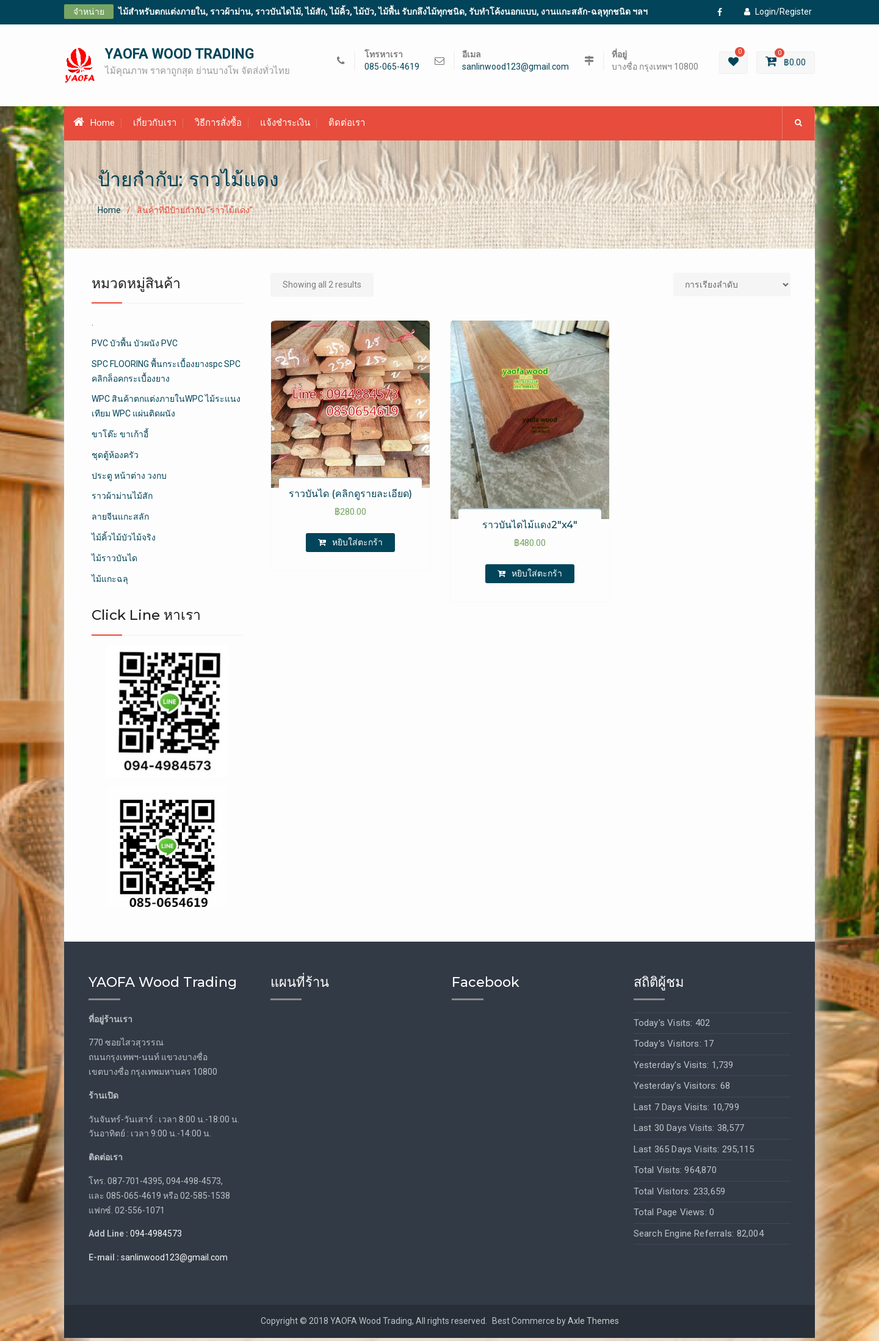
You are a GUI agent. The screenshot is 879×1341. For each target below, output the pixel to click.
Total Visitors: (663, 1194)
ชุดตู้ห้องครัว (115, 458)
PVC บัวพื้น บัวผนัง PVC (135, 347)
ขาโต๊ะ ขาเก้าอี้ (120, 438)
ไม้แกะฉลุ (110, 582)
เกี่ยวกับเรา (154, 126)
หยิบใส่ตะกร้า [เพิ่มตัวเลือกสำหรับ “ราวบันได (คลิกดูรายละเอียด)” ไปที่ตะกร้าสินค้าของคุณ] (357, 546)
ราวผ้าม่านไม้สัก (122, 499)
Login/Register (778, 11)
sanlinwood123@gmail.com (515, 68)
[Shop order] (731, 287)
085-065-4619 (391, 68)
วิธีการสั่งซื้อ (218, 126)
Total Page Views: (672, 1215)
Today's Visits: (664, 1025)
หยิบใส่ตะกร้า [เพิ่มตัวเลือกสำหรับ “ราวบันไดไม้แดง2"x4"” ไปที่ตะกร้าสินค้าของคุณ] (537, 576)
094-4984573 (156, 1237)
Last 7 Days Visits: (673, 1110)
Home (94, 126)
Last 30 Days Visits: (675, 1131)
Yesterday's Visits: (673, 1068)
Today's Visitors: (669, 1047)
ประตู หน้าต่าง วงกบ (129, 479)
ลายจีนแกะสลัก (120, 520)
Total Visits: (659, 1173)
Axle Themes (593, 1324)
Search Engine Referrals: (685, 1236)
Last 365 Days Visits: (678, 1152)
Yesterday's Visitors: (677, 1089)
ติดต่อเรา (346, 126)
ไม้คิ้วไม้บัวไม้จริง (124, 541)
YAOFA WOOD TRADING (179, 56)
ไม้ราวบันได (114, 561)
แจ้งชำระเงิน (285, 126)
